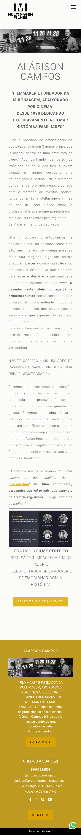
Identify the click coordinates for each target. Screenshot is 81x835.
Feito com (40, 831)
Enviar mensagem (43, 775)
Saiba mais (40, 741)
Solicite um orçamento (40, 601)
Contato (40, 815)
